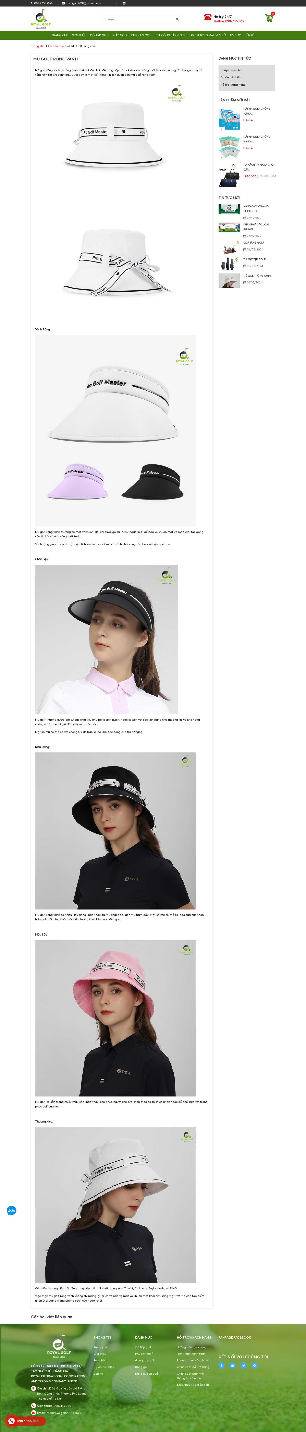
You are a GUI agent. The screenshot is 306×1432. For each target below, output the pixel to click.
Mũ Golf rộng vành (257, 275)
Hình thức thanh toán (191, 1353)
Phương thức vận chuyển (193, 1360)
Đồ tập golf (143, 1347)
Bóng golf (142, 1367)
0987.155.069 (62, 1405)
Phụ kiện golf (144, 1353)
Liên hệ (98, 1373)
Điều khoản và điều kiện (193, 1384)
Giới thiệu (100, 1353)
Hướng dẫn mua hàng (192, 1347)
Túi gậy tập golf (254, 259)
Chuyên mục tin (58, 46)
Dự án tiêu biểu (231, 77)
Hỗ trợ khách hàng (233, 84)
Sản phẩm (100, 1360)
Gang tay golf (144, 1360)
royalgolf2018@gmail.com (81, 3)
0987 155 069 (42, 3)
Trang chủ (100, 1347)
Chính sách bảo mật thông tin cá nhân (190, 1376)
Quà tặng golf (253, 242)
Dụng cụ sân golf (146, 1373)
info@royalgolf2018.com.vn (64, 1413)
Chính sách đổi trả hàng (193, 1367)
